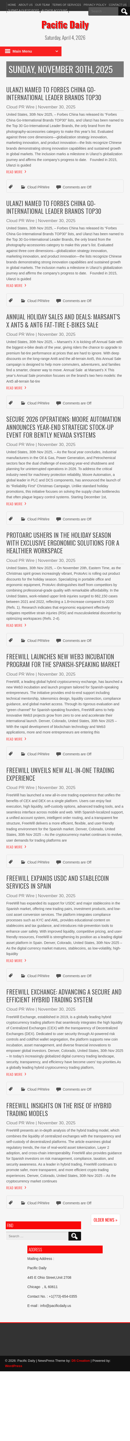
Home (12, 4)
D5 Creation (81, 1361)
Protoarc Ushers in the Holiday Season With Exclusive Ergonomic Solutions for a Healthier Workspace (62, 542)
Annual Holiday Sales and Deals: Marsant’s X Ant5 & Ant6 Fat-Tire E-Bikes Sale (63, 320)
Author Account (54, 10)
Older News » (105, 1220)
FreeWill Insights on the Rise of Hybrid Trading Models (58, 1109)
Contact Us (118, 4)
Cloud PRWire (38, 187)
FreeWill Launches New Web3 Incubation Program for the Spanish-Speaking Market (63, 660)
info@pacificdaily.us (55, 1306)
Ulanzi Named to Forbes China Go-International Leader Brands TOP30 (53, 93)
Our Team (42, 4)
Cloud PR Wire (20, 107)
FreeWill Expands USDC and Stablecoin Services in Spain (57, 881)
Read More (14, 171)
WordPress (13, 1366)
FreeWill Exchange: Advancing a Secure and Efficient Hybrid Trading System (63, 995)
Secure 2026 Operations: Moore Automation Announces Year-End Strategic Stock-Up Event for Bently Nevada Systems (63, 426)
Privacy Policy (95, 4)
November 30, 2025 (56, 107)
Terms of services (66, 4)
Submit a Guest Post (23, 10)
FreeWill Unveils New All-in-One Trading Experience (60, 774)
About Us (26, 4)
